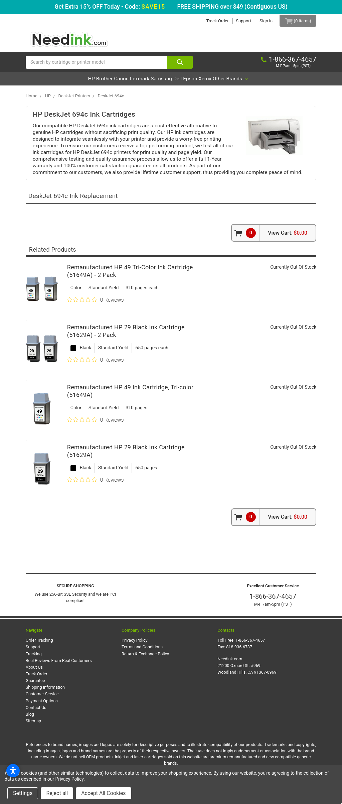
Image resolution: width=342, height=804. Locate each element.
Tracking (34, 656)
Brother (75, 82)
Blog (30, 717)
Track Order (212, 21)
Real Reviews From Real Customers (59, 663)
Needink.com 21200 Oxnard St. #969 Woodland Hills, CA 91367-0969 (247, 668)
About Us (34, 670)
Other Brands (268, 82)
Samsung (161, 82)
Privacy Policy (135, 643)
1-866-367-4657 (272, 600)
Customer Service (42, 697)
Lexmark (129, 82)
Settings (22, 793)
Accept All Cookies (103, 793)
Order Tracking (39, 643)
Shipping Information (45, 690)
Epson (208, 82)
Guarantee (35, 683)
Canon (102, 82)
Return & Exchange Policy (145, 656)
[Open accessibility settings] (13, 770)
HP (53, 82)
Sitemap (33, 724)
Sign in (261, 21)
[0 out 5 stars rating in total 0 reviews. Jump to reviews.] (95, 303)
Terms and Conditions (142, 650)
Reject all (57, 793)
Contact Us (36, 710)
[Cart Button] (295, 20)
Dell (186, 82)
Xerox (232, 82)
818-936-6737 (239, 650)
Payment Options (42, 703)
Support (238, 21)
